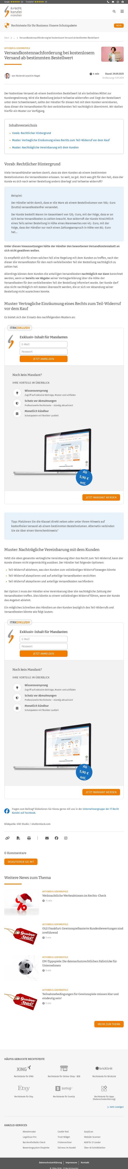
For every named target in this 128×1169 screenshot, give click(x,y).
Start (6, 38)
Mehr (120, 25)
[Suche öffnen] (114, 11)
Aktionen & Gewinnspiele (17, 48)
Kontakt (85, 1162)
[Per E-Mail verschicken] (46, 838)
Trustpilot (36, 2)
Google (13, 2)
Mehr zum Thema (109, 1024)
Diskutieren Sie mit (21, 861)
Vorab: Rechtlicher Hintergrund (31, 133)
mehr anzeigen (115, 1107)
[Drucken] (28, 838)
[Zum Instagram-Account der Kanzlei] (65, 838)
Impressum (71, 1162)
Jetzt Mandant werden (101, 497)
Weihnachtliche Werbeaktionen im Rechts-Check (74, 895)
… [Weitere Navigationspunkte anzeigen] (14, 38)
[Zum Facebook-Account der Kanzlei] (56, 838)
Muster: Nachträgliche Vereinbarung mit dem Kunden (45, 147)
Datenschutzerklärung (50, 1162)
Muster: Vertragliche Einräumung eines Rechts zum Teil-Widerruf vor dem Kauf (61, 140)
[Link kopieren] (7, 838)
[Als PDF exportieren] (18, 838)
